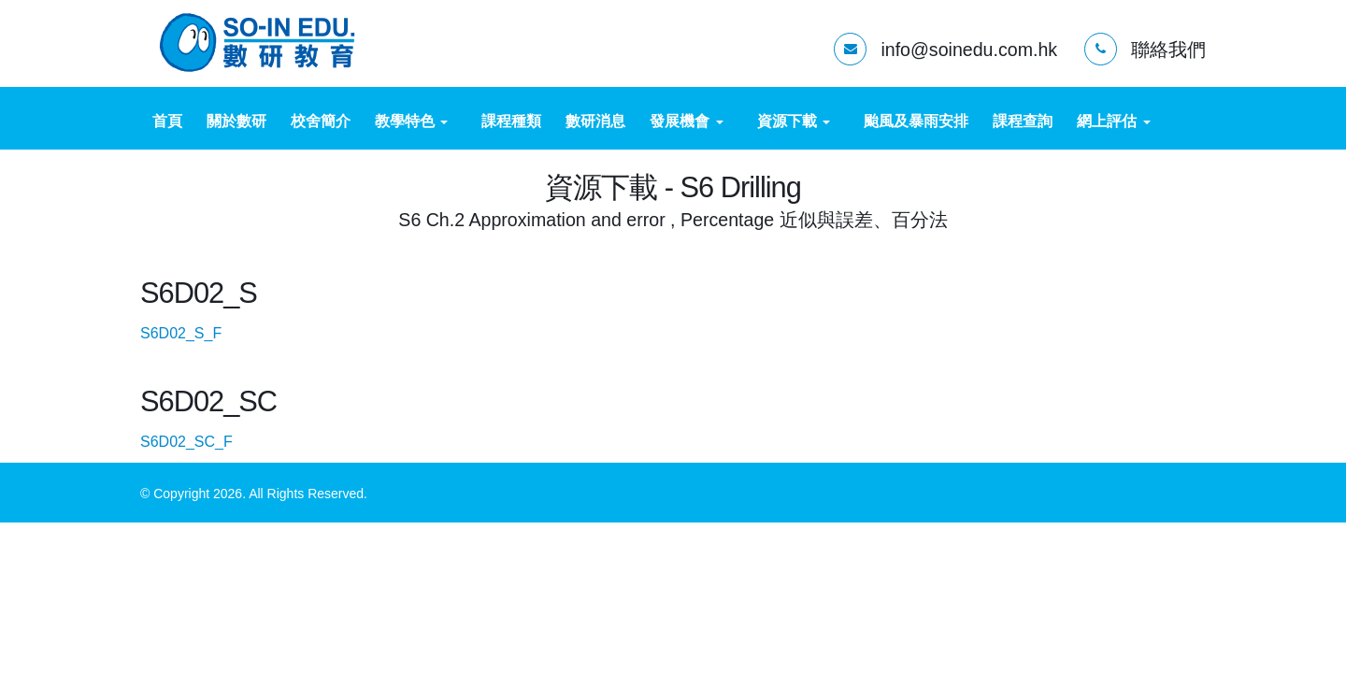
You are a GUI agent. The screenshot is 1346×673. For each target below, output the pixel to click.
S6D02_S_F (197, 333)
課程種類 (511, 121)
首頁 (167, 121)
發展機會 (686, 121)
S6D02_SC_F (202, 442)
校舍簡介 (321, 121)
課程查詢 (1022, 121)
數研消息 (595, 121)
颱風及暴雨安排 (916, 121)
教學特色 (411, 121)
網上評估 (1113, 121)
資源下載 (793, 121)
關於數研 (236, 121)
